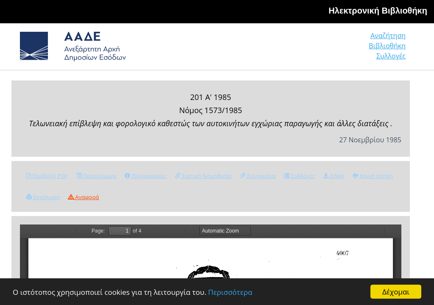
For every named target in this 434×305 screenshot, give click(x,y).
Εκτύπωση (43, 197)
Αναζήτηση (388, 35)
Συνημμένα (257, 176)
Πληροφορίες (145, 176)
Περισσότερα (230, 292)
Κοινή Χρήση (372, 176)
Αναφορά (83, 197)
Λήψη (333, 176)
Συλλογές (391, 56)
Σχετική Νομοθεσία (203, 176)
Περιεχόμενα (96, 176)
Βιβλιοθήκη (387, 45)
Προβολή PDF (47, 176)
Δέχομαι (395, 292)
